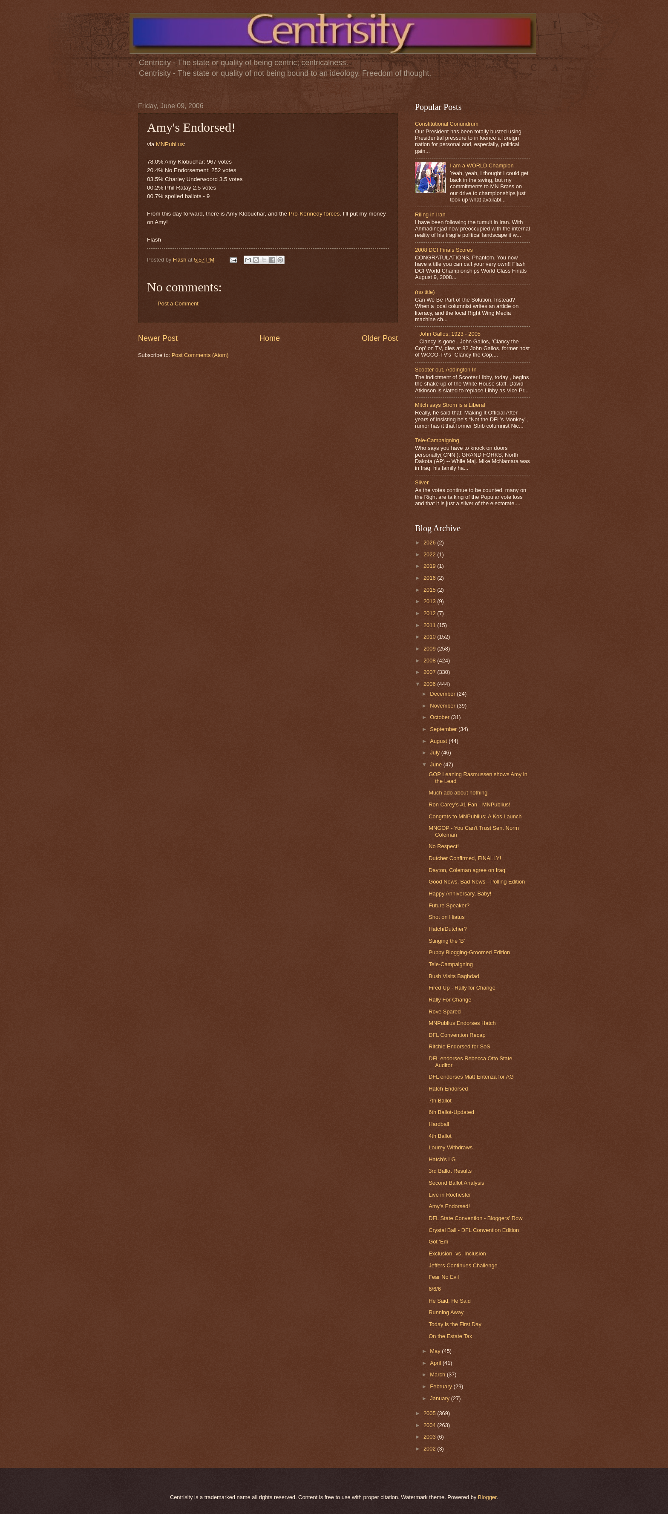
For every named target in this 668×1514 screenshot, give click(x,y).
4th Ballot (440, 1136)
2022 (430, 554)
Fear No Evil (444, 1277)
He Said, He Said (450, 1301)
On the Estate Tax (450, 1336)
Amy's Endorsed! (449, 1206)
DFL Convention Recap (457, 1035)
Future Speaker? (449, 905)
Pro (293, 213)
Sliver (422, 482)
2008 (430, 660)
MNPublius (170, 144)
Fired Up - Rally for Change (462, 987)
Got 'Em (438, 1241)
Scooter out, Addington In (446, 369)
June (436, 764)
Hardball (439, 1124)
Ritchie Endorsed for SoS (459, 1046)
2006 (430, 684)
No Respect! (444, 846)
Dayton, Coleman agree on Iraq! (468, 870)
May (436, 1351)
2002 (430, 1448)
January (440, 1398)
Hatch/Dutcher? (447, 929)
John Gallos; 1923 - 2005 (450, 334)
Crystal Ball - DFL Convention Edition (474, 1230)
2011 (430, 625)
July (435, 752)
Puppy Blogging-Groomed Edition (469, 952)
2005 (430, 1413)
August (439, 741)
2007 (430, 672)
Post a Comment (178, 303)
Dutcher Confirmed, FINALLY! (465, 858)
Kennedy (310, 213)
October (440, 717)
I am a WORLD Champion (482, 165)
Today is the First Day (455, 1324)
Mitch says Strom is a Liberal (450, 405)
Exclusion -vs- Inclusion (457, 1253)
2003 (430, 1436)
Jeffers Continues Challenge (463, 1265)
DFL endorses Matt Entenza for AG (471, 1077)
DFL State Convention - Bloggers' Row (475, 1218)
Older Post (380, 338)
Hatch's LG (442, 1159)
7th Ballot (440, 1100)
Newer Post (158, 338)
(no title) (425, 292)
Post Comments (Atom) (200, 355)
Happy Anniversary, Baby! (460, 893)
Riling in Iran (430, 214)
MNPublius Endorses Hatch (462, 1023)
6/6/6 (435, 1289)
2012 (430, 613)
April (436, 1363)
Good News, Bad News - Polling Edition (477, 881)
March (438, 1374)
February (441, 1386)
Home (269, 338)
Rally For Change (450, 999)
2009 (430, 648)
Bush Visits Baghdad (454, 976)
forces (332, 213)
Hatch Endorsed (448, 1088)
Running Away (446, 1312)
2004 (430, 1425)
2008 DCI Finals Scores (444, 250)
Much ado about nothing (458, 792)
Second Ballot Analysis (456, 1183)
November (443, 705)
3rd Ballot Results (450, 1171)
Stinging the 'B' (447, 941)
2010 (430, 636)
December (443, 694)
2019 (430, 566)
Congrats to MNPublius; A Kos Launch (475, 816)
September (444, 729)
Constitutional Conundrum (446, 124)
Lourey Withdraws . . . (455, 1147)
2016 (430, 578)
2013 (430, 601)
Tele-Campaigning (437, 440)
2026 (430, 542)
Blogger (487, 1497)
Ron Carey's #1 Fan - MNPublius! (469, 804)
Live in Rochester (450, 1195)
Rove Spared (445, 1011)
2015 (430, 590)
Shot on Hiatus (446, 917)
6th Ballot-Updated (451, 1112)
